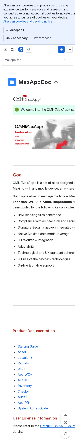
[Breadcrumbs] (13, 60)
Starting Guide (28, 346)
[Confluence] (21, 49)
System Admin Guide (33, 408)
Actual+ (23, 380)
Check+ (23, 391)
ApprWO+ (25, 374)
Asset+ (23, 352)
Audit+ (22, 397)
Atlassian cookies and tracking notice (27, 21)
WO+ (21, 369)
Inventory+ (26, 386)
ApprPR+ (24, 403)
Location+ (25, 358)
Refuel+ (23, 363)
